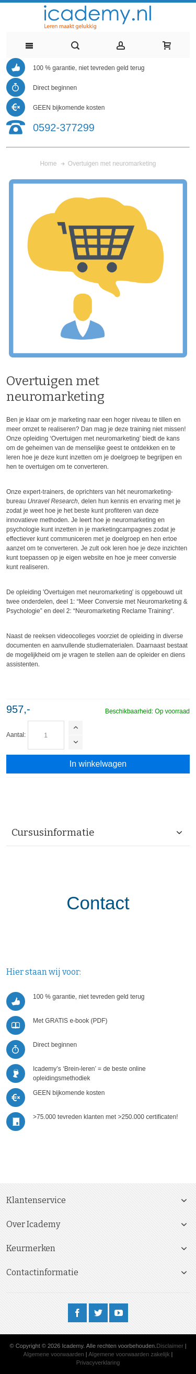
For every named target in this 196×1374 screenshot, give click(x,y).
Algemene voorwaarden (54, 1354)
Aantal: (16, 734)
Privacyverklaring (98, 1362)
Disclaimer (169, 1346)
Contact (98, 903)
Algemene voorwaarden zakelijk (128, 1354)
